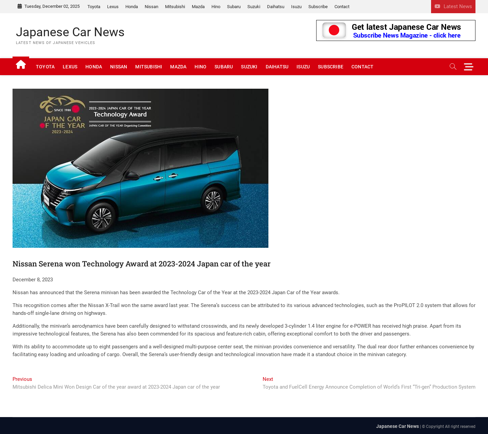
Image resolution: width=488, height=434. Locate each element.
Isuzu (296, 6)
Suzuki (253, 6)
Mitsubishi (175, 6)
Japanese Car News (70, 32)
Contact (341, 6)
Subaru (234, 6)
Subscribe (318, 6)
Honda (131, 6)
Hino (215, 6)
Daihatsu (275, 6)
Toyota (93, 6)
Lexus (113, 6)
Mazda (198, 6)
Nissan (151, 6)
